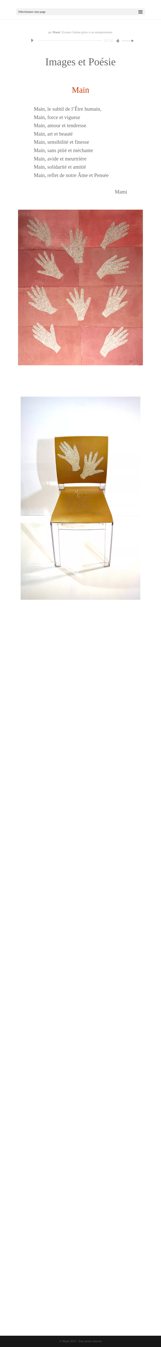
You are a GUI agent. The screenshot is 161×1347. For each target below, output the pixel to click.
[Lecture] (32, 40)
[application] (80, 40)
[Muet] (118, 41)
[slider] (70, 40)
